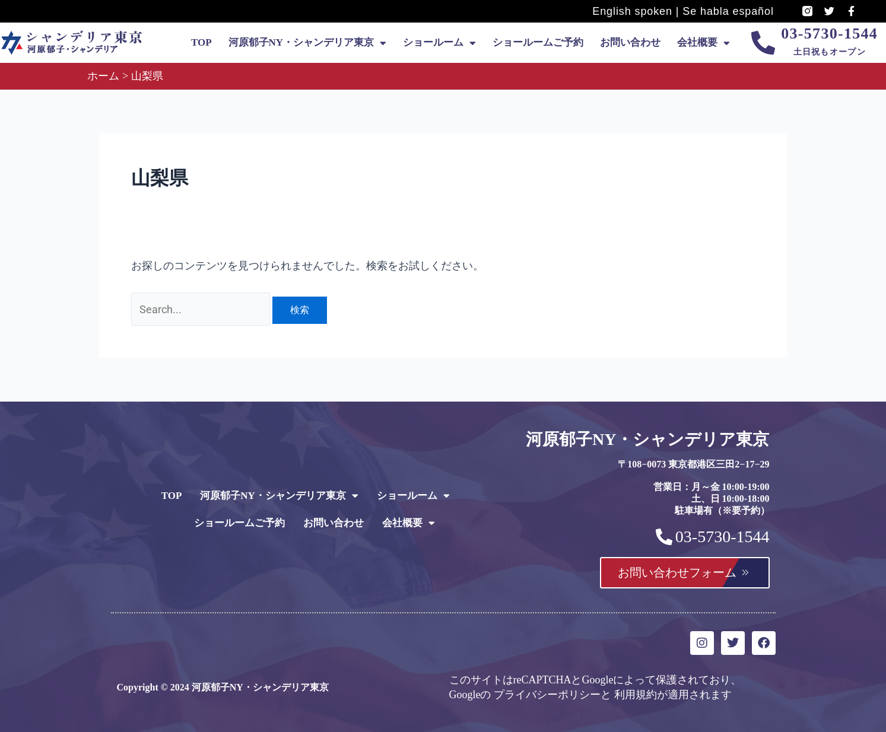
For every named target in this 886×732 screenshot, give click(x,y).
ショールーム (439, 43)
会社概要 (703, 43)
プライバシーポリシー (547, 695)
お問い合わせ (630, 42)
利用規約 (635, 695)
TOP (201, 42)
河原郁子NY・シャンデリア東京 (307, 43)
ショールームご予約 (538, 42)
